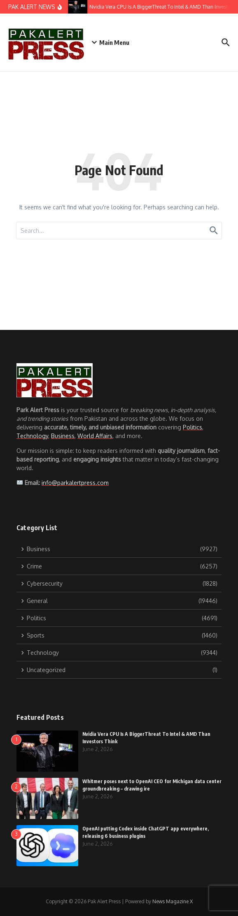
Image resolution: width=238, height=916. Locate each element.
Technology (32, 435)
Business (63, 435)
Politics (192, 427)
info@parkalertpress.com (75, 482)
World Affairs (94, 435)
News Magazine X (172, 901)
